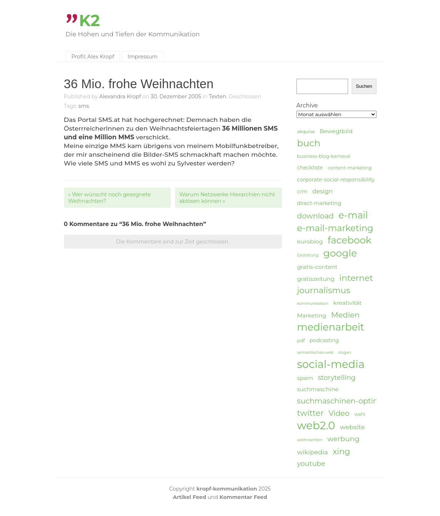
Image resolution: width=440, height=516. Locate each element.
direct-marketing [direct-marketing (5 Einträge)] (319, 203)
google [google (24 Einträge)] (340, 253)
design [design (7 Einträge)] (322, 191)
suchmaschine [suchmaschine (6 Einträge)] (318, 389)
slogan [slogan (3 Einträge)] (344, 352)
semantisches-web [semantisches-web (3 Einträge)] (315, 352)
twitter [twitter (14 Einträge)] (310, 413)
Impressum (143, 56)
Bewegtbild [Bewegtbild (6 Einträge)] (336, 131)
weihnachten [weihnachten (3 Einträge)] (310, 440)
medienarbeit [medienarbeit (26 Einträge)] (330, 327)
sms (83, 106)
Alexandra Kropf (120, 96)
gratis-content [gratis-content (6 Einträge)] (317, 266)
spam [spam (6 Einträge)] (305, 377)
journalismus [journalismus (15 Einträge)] (323, 290)
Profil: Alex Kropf (93, 56)
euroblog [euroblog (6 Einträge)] (310, 241)
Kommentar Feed (243, 497)
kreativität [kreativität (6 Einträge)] (347, 302)
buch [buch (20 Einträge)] (308, 143)
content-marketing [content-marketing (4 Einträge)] (350, 168)
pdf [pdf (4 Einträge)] (301, 340)
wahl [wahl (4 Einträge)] (359, 414)
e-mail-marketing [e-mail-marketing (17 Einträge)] (335, 228)
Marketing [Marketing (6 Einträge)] (312, 315)
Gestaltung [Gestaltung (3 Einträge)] (308, 255)
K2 (89, 20)
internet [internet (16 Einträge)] (356, 278)
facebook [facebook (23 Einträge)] (349, 240)
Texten (217, 96)
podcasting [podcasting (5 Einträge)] (324, 340)
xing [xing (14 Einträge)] (341, 451)
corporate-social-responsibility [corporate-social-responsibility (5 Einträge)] (336, 179)
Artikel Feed (189, 497)
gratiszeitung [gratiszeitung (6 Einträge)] (316, 278)
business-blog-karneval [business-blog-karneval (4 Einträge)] (324, 156)
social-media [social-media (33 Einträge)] (331, 364)
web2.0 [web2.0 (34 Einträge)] (316, 425)
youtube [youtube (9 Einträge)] (311, 463)
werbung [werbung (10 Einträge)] (343, 438)
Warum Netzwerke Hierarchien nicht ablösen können (227, 197)
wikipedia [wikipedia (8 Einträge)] (312, 452)
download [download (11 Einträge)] (315, 215)
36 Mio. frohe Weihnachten (139, 84)
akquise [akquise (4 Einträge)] (306, 131)
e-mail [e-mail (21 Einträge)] (353, 215)
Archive (307, 105)
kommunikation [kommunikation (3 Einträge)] (312, 303)
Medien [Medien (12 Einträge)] (345, 314)
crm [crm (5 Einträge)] (302, 191)
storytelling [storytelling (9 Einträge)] (337, 377)
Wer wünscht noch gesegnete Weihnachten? (109, 197)
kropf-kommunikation (227, 489)
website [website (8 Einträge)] (352, 427)
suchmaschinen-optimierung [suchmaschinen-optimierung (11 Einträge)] (351, 400)
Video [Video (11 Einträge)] (339, 413)
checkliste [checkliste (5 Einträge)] (310, 167)
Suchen (364, 86)
